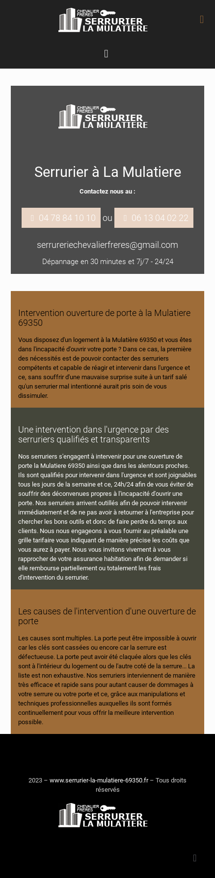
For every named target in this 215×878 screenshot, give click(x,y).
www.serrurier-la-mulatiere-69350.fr (99, 780)
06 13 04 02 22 (160, 218)
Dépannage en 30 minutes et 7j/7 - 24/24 (107, 261)
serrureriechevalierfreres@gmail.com (107, 245)
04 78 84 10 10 (67, 218)
